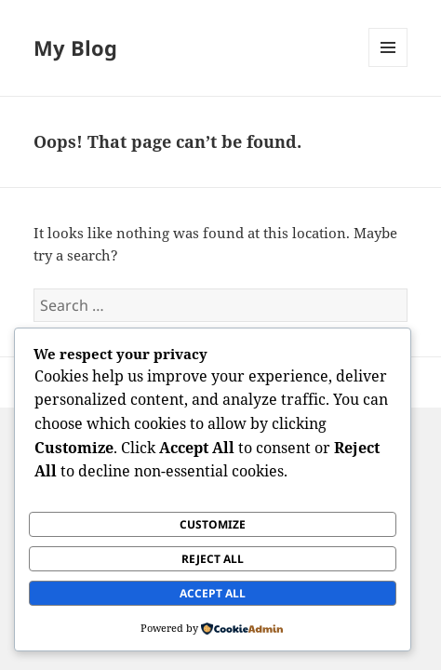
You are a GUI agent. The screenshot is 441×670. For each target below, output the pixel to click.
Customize (213, 524)
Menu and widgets (388, 66)
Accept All (213, 593)
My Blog (75, 47)
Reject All (212, 559)
